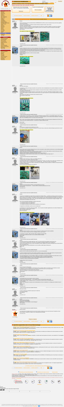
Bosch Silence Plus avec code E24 (23, 338)
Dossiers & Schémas (16, 3)
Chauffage (2, 19)
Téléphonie (3, 34)
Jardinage (2, 35)
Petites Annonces (4, 42)
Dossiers (2, 43)
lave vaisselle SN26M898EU (21, 357)
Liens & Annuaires (4, 45)
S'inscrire (52, 2)
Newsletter (3, 58)
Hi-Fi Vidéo (3, 30)
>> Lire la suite (18, 378)
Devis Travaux (3, 40)
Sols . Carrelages (4, 16)
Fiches (23, 3)
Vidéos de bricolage (4, 38)
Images (46, 3)
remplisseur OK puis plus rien (24, 342)
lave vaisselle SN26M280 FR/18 (22, 346)
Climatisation (3, 20)
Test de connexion (4, 56)
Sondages (42, 3)
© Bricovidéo (39, 384)
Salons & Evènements (5, 46)
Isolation (2, 18)
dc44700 (13, 85)
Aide (55, 2)
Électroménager (3, 33)
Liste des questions (26, 15)
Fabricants (37, 3)
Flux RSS (2, 54)
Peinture (2, 14)
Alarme (2, 28)
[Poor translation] (3, 390)
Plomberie (2, 11)
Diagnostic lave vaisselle (21, 334)
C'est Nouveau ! (3, 41)
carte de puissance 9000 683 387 (25, 326)
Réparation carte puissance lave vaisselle (21, 350)
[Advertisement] (41, 75)
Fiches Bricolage (4, 39)
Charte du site (3, 57)
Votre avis (2, 52)
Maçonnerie (3, 17)
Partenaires (3, 59)
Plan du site (3, 48)
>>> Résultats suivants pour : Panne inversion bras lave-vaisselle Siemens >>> (38, 365)
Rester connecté (45, 2)
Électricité (2, 12)
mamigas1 (13, 46)
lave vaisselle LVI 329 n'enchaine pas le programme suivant (25, 361)
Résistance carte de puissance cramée (24, 330)
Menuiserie (3, 15)
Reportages (3, 47)
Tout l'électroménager (29, 3)
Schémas (2, 44)
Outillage (2, 31)
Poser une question (4, 51)
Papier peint (3, 13)
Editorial (2, 53)
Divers (2, 32)
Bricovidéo (13, 309)
